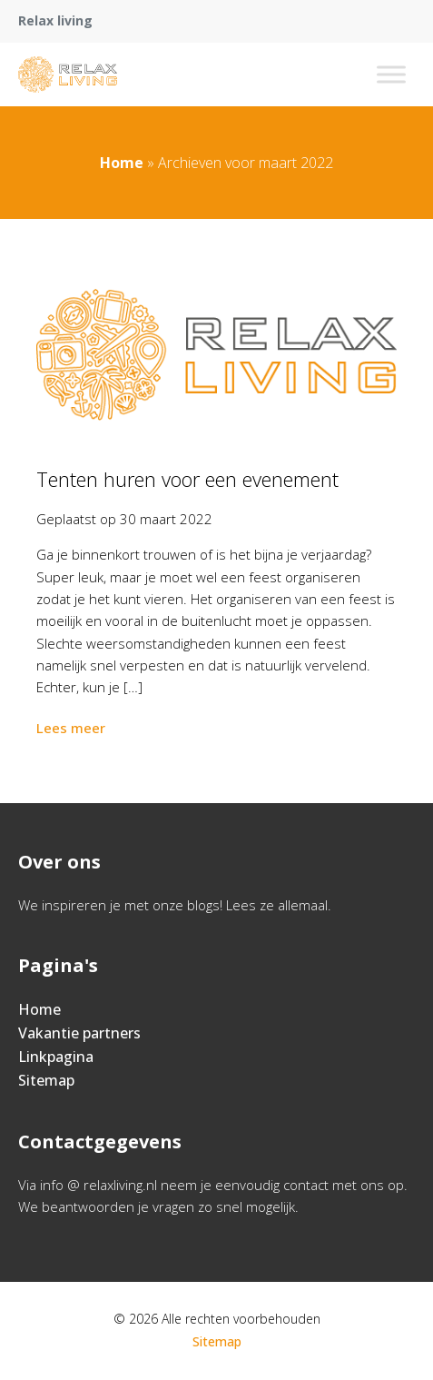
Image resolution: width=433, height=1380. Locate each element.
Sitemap (46, 1080)
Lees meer (72, 728)
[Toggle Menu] (391, 74)
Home (121, 163)
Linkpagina (55, 1057)
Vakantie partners (79, 1033)
